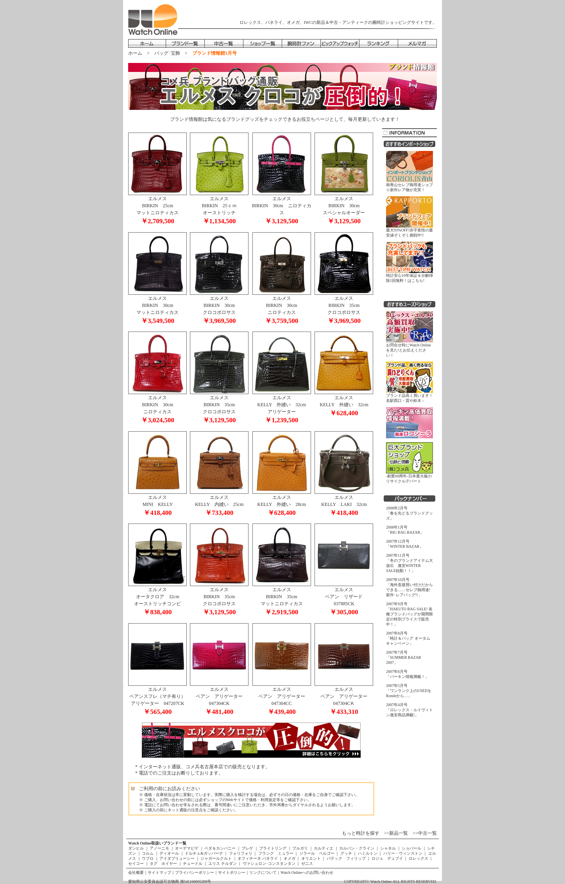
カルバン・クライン (356, 848)
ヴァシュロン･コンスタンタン (268, 863)
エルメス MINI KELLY (157, 503)
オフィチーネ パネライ (258, 858)
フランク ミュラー (275, 853)
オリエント (311, 858)
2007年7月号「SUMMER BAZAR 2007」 (403, 657)
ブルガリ (300, 848)
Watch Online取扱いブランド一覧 (157, 843)
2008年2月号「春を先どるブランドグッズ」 (409, 513)
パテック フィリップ (346, 858)
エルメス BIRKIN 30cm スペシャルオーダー (344, 207)
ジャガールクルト (216, 858)
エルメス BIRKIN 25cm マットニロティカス (157, 207)
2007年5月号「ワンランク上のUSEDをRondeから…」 (408, 690)
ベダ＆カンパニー (220, 848)
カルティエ (323, 848)
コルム (148, 853)
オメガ (289, 858)
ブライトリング (273, 848)
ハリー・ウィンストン (402, 853)
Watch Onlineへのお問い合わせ (307, 872)
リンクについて (263, 872)
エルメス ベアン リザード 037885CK (344, 598)
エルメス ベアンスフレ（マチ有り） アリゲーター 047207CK (159, 698)
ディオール (169, 853)
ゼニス (306, 863)
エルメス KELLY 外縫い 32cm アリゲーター (281, 406)
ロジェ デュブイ (387, 858)
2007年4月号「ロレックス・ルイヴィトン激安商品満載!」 (409, 710)
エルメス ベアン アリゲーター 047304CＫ (344, 698)
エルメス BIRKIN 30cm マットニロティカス (157, 307)
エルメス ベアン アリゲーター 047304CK (219, 698)
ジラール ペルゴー (316, 853)
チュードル (193, 863)
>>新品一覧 (396, 833)
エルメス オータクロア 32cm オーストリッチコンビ (157, 598)
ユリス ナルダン (222, 863)
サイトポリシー (231, 872)
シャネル (388, 848)
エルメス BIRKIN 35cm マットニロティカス (281, 598)
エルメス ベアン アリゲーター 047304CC (281, 698)
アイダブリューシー (177, 858)
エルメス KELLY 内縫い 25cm (219, 503)
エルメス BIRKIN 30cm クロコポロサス (219, 307)
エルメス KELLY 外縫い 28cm (281, 503)
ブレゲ (247, 848)
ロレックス (418, 858)
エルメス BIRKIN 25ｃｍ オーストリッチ (219, 207)
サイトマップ (159, 872)
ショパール (411, 848)
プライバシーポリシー (194, 872)
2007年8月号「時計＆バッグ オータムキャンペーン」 (408, 638)
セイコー (136, 863)
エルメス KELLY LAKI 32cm (344, 503)
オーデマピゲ (187, 848)
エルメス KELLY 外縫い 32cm (344, 403)
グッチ (346, 853)
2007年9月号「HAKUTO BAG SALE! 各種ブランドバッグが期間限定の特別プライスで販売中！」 (409, 614)
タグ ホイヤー (163, 863)
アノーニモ (159, 848)
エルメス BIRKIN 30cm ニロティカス (281, 207)
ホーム (135, 53)
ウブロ (148, 858)
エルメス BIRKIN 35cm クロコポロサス (344, 307)
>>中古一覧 (425, 833)
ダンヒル (136, 848)
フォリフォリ (240, 853)
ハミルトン (367, 853)
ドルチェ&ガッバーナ (204, 853)
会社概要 (136, 872)
